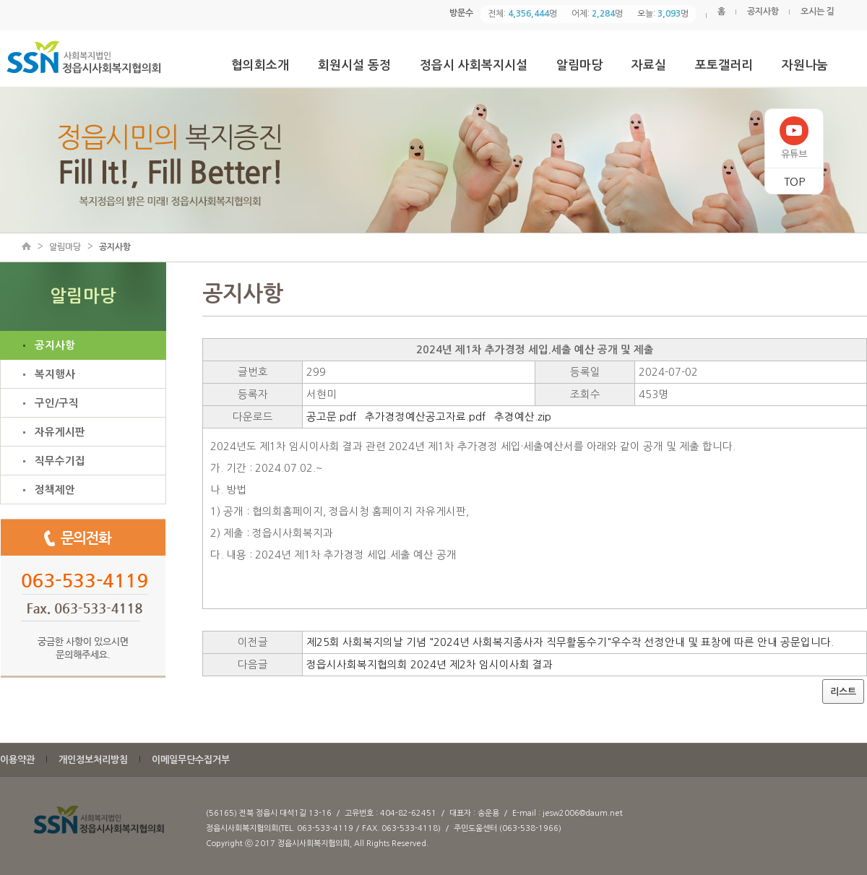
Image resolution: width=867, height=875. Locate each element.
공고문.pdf (331, 417)
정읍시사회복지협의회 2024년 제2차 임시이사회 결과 (429, 665)
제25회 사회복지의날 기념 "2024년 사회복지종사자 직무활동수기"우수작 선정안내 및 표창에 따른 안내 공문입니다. (570, 642)
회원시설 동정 (354, 65)
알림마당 (579, 65)
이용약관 (17, 759)
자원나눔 (805, 65)
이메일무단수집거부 (191, 759)
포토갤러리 (724, 65)
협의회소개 (260, 65)
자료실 (648, 65)
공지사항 (763, 11)
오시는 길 (817, 11)
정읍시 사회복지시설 (473, 65)
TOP (794, 181)
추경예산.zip (522, 417)
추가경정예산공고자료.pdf (425, 417)
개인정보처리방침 (93, 759)
